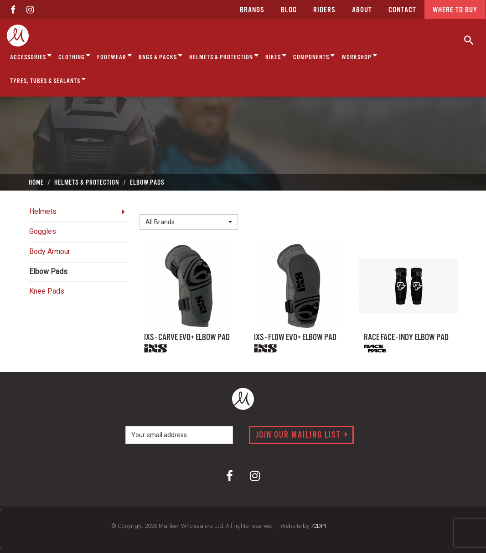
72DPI (318, 525)
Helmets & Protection (224, 56)
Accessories (31, 56)
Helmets (43, 211)
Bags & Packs (161, 56)
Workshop (359, 56)
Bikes (276, 56)
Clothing (74, 56)
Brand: (151, 206)
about (362, 10)
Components (314, 56)
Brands (252, 10)
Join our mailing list (302, 435)
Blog (289, 10)
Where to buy (455, 10)
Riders (324, 10)
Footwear (114, 56)
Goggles (42, 231)
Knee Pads (46, 291)
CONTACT (402, 10)
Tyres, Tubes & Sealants (48, 79)
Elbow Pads (48, 271)
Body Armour (49, 251)
